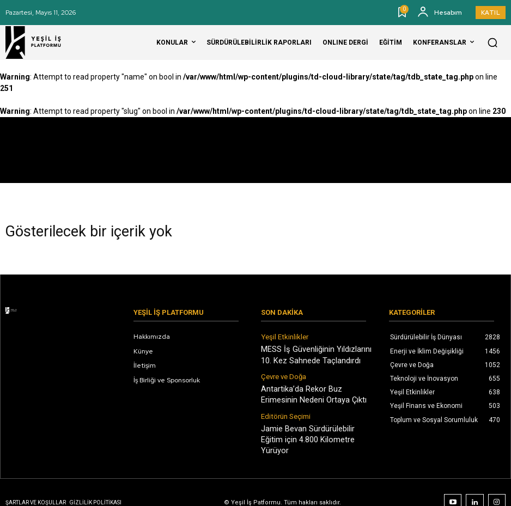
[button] (492, 42)
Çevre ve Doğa (283, 373)
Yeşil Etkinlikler (283, 336)
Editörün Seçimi (284, 409)
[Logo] (40, 42)
